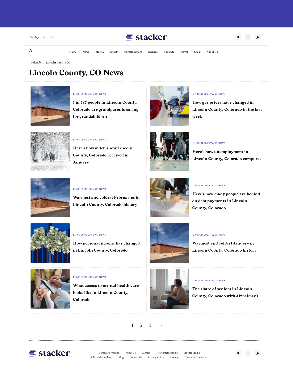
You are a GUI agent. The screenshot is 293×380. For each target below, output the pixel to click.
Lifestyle (169, 51)
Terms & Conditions (196, 357)
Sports (114, 51)
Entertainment (133, 51)
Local (197, 51)
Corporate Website (109, 352)
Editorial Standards (102, 357)
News (86, 51)
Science (153, 51)
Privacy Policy (156, 357)
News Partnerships (167, 352)
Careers (146, 352)
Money (99, 51)
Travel (184, 51)
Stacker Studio (192, 352)
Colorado (36, 62)
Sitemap (174, 357)
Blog (121, 357)
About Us (212, 51)
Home (73, 51)
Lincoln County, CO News (89, 94)
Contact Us (136, 357)
